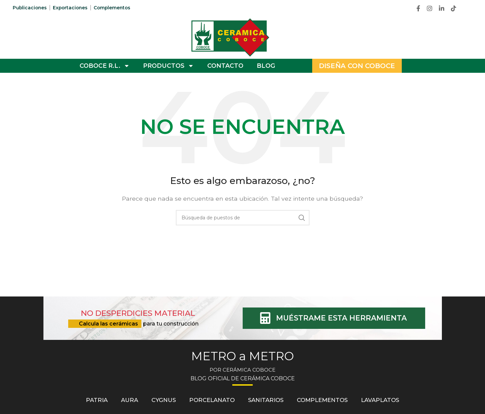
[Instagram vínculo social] (429, 8)
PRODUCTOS (168, 65)
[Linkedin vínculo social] (442, 8)
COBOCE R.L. (105, 65)
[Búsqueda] (243, 217)
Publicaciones (30, 8)
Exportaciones (72, 8)
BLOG (266, 65)
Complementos (115, 8)
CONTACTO (225, 65)
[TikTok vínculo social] (454, 8)
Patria (96, 400)
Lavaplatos (381, 400)
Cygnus (163, 400)
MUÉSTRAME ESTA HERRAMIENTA (342, 318)
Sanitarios (266, 400)
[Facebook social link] (418, 8)
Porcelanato (211, 400)
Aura (128, 400)
